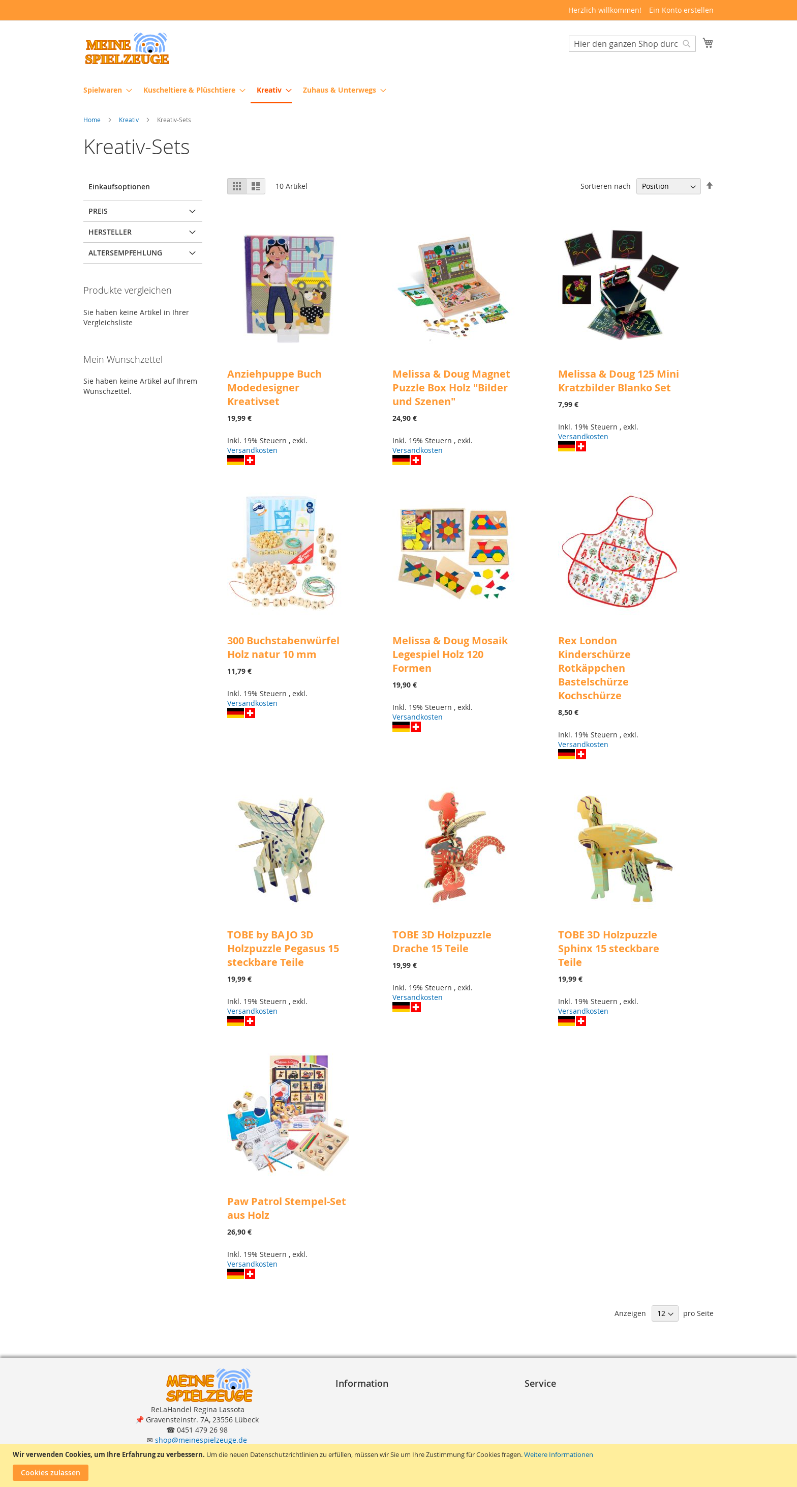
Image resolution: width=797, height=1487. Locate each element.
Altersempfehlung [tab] (125, 253)
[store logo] (126, 48)
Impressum (358, 1399)
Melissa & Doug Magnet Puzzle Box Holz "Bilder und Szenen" (451, 388)
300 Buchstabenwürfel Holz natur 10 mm (283, 648)
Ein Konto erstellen (681, 10)
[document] (400, 1465)
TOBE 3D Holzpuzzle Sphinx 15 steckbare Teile (608, 948)
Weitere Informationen (558, 1454)
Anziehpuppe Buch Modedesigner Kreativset (274, 388)
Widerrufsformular (371, 1439)
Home (92, 120)
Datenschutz (360, 1419)
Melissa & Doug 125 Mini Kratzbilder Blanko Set (618, 381)
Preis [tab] (98, 211)
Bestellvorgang (554, 1399)
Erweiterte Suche (558, 1439)
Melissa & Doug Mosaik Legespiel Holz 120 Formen (450, 654)
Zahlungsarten (554, 1409)
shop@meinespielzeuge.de (201, 1440)
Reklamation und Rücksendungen (586, 1429)
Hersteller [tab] (110, 232)
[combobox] (632, 44)
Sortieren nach (605, 186)
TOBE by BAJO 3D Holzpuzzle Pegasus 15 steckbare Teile (283, 948)
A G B (348, 1409)
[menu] (398, 90)
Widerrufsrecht (365, 1429)
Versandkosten (252, 450)
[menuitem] (104, 90)
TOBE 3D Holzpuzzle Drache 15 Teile (442, 942)
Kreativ (129, 120)
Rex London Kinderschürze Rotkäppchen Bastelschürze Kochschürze (594, 668)
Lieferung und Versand (568, 1419)
